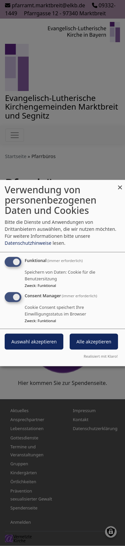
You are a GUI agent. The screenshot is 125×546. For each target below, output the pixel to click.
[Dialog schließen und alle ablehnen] (120, 184)
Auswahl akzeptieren (34, 341)
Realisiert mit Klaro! (101, 355)
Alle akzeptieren (93, 341)
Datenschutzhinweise (28, 243)
